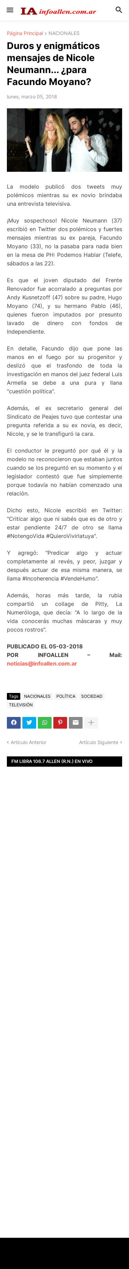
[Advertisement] (64, 882)
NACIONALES (64, 33)
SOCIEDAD (92, 696)
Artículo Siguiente (98, 742)
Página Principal (25, 33)
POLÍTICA (65, 696)
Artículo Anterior (28, 742)
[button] (9, 10)
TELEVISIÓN (21, 704)
